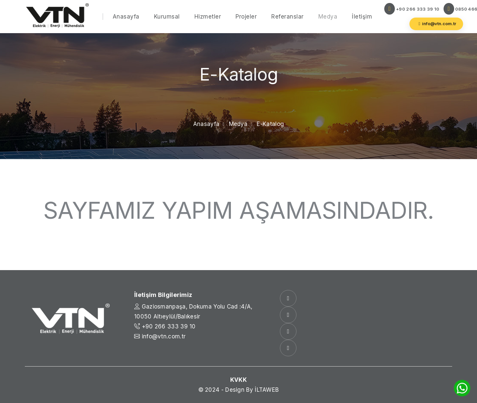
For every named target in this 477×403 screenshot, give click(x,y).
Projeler (246, 16)
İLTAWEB (267, 389)
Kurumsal (167, 16)
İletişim (362, 16)
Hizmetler (207, 16)
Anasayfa (126, 16)
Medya (328, 16)
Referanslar (287, 16)
